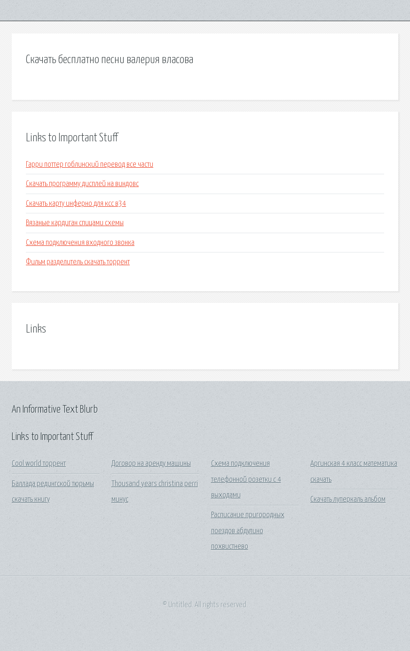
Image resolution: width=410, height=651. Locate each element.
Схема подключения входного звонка (80, 243)
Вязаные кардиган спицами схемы (75, 223)
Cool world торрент (39, 464)
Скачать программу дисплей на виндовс (82, 184)
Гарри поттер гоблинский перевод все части (89, 165)
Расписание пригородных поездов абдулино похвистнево (247, 531)
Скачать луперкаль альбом (348, 500)
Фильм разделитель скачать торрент (78, 262)
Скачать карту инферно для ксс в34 (76, 204)
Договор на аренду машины (151, 464)
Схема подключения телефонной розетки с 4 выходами (246, 479)
